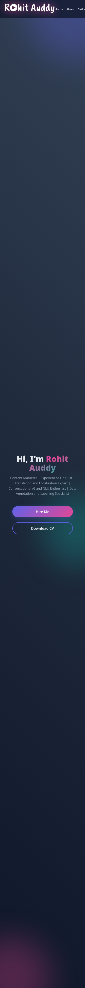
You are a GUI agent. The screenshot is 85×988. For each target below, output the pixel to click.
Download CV (42, 529)
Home (59, 9)
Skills (81, 9)
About (70, 9)
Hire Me (42, 512)
